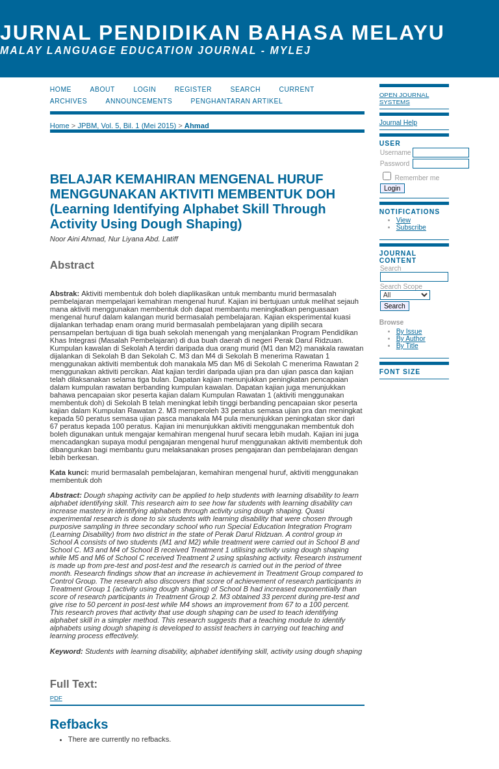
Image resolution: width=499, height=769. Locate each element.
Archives (68, 101)
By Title (407, 345)
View (403, 220)
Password (395, 163)
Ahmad (197, 125)
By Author (411, 338)
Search (414, 272)
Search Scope (405, 291)
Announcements (139, 101)
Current (296, 89)
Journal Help (398, 122)
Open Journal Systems (404, 98)
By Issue (409, 331)
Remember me (417, 178)
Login (144, 89)
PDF (56, 697)
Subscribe (411, 227)
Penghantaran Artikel (237, 101)
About (102, 89)
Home (60, 89)
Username (395, 152)
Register (193, 89)
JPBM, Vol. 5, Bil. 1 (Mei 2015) (126, 125)
